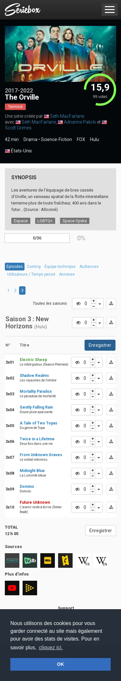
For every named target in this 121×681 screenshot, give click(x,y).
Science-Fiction (56, 139)
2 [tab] (15, 290)
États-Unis (18, 151)
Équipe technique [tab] (60, 266)
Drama (30, 139)
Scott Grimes (18, 127)
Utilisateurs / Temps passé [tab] (31, 274)
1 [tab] (8, 290)
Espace (21, 220)
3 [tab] (22, 290)
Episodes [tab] (14, 266)
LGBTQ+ (45, 220)
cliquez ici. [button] (51, 647)
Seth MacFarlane (67, 116)
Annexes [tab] (67, 274)
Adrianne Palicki (80, 122)
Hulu (94, 139)
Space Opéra (75, 220)
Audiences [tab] (89, 266)
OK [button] (60, 664)
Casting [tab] (34, 266)
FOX (81, 139)
